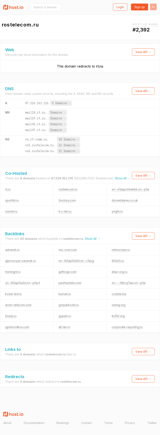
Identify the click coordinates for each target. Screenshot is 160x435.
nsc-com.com (68, 249)
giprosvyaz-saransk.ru (20, 260)
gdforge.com (67, 272)
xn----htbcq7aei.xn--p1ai (128, 283)
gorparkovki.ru (69, 305)
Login (120, 7)
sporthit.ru (12, 200)
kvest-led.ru (13, 294)
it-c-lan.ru (65, 211)
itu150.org (118, 316)
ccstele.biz (119, 294)
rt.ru (99, 66)
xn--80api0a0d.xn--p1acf (22, 283)
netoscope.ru (121, 249)
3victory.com (67, 200)
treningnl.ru (12, 272)
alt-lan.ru (64, 327)
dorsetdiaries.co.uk (125, 200)
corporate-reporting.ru (127, 327)
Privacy (130, 423)
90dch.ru (118, 260)
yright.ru (117, 211)
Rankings (62, 423)
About (7, 423)
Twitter (152, 423)
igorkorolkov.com (17, 327)
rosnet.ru (11, 211)
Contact (86, 423)
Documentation (34, 423)
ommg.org (118, 305)
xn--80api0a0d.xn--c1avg (76, 260)
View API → (143, 52)
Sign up (139, 7)
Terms (108, 423)
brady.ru (10, 316)
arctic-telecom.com (18, 305)
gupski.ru (65, 316)
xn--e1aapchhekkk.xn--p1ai (130, 189)
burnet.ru (65, 294)
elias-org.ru (119, 272)
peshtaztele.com (70, 283)
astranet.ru (12, 249)
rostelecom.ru (68, 189)
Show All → (122, 178)
